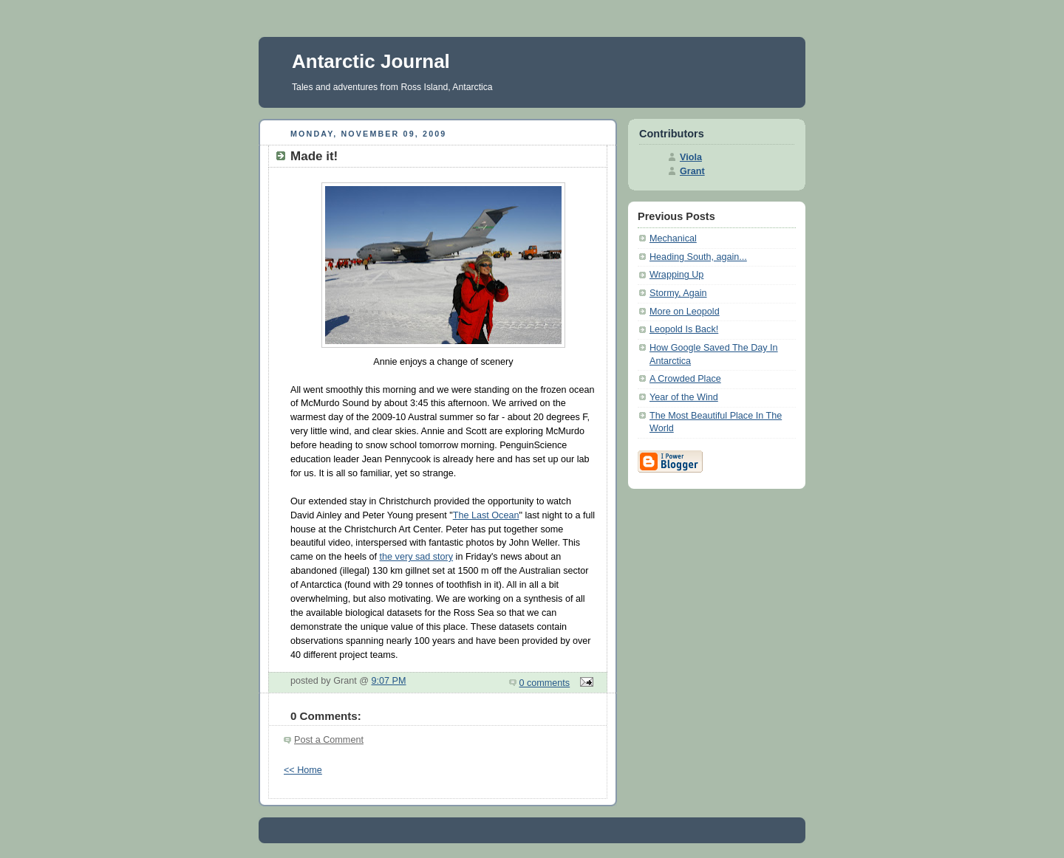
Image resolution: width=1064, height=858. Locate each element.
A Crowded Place (685, 379)
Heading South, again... (698, 257)
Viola (691, 157)
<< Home (303, 770)
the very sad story (417, 557)
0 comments (544, 683)
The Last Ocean (486, 515)
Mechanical (673, 238)
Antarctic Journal (371, 61)
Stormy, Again (678, 293)
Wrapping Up (676, 275)
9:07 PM (389, 681)
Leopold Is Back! (683, 329)
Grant (692, 171)
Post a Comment (329, 740)
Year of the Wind (683, 397)
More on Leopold (684, 311)
